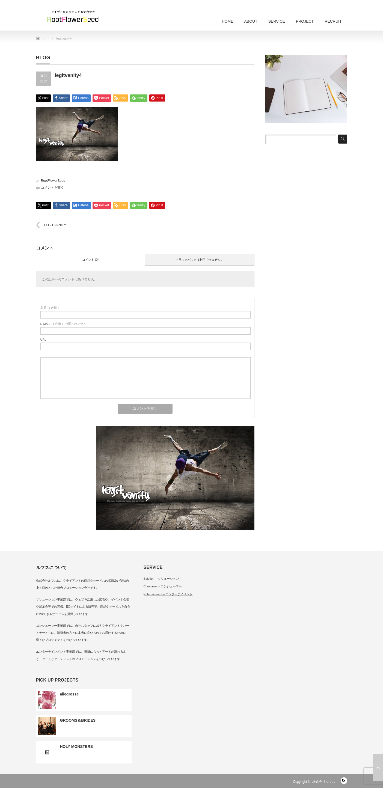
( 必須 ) (49, 307)
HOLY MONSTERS (76, 746)
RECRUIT (333, 21)
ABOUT (250, 21)
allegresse (69, 694)
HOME (227, 21)
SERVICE (276, 21)
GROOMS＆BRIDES (78, 720)
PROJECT (305, 21)
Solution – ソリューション (161, 578)
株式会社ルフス (323, 782)
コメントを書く (52, 187)
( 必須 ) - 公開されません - (64, 323)
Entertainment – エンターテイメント (168, 594)
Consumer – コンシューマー (163, 586)
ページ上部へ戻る (378, 767)
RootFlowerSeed (53, 181)
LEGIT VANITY (55, 225)
